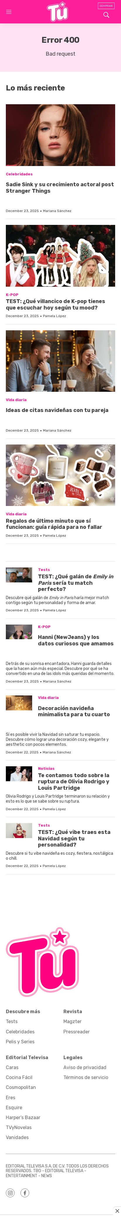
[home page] (57, 11)
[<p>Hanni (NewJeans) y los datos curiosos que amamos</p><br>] (19, 632)
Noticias (46, 768)
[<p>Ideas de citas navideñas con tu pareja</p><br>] (60, 361)
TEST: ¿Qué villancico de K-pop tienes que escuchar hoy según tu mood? (55, 304)
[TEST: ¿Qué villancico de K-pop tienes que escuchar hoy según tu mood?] (60, 255)
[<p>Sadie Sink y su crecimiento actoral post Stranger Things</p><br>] (60, 135)
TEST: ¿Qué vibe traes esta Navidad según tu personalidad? (74, 838)
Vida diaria (16, 400)
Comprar (106, 6)
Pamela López (54, 316)
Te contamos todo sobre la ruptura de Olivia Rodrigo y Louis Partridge (73, 781)
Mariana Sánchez (57, 211)
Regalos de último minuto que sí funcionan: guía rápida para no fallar (54, 524)
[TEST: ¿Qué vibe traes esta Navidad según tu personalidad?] (19, 830)
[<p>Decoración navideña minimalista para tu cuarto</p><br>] (19, 702)
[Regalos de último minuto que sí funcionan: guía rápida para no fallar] (60, 475)
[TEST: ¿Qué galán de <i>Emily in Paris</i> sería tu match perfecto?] (19, 574)
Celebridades (19, 174)
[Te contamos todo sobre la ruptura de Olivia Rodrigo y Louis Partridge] (19, 773)
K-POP (12, 295)
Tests (44, 569)
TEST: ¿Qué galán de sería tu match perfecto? (75, 582)
